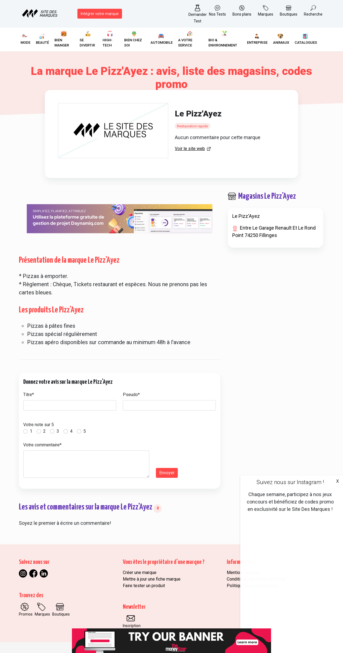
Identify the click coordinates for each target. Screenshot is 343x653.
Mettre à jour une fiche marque (152, 579)
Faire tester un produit (144, 585)
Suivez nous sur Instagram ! (290, 482)
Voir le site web (190, 148)
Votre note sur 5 (38, 424)
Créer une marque (139, 572)
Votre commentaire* (42, 444)
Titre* (28, 394)
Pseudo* (131, 394)
